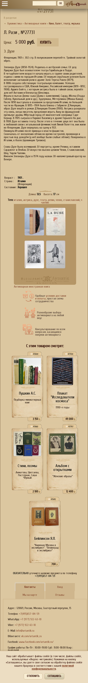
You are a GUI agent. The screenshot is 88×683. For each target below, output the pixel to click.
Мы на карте (29, 595)
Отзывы (59, 595)
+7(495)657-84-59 (29, 613)
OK (60, 3)
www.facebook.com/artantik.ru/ (36, 642)
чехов (59, 200)
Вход (60, 587)
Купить (45, 42)
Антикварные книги (35, 23)
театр (43, 200)
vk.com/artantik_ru (31, 636)
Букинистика (14, 23)
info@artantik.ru (25, 630)
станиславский (71, 200)
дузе (36, 200)
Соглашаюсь (54, 676)
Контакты (29, 587)
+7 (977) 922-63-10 (30, 619)
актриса (27, 200)
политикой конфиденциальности (53, 667)
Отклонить (33, 676)
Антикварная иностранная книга (32, 286)
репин (51, 200)
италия (18, 200)
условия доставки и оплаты (50, 297)
